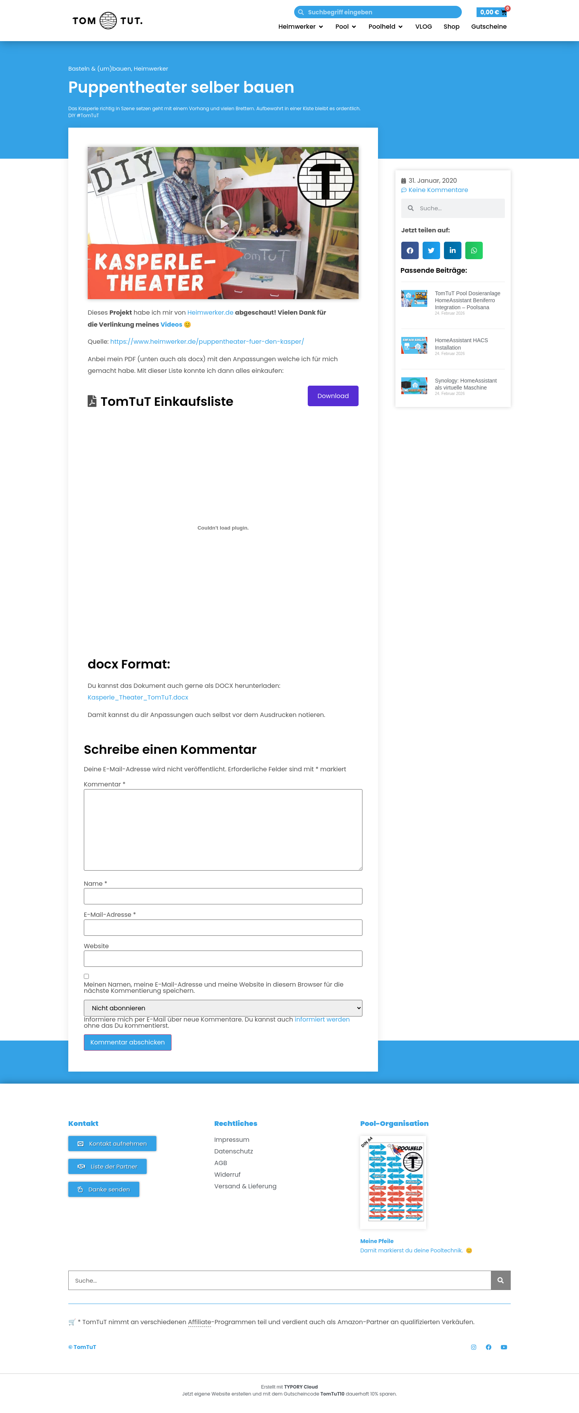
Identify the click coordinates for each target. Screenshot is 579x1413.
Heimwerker (151, 68)
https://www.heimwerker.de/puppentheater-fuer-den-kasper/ (207, 341)
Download (333, 395)
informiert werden (322, 1019)
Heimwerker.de (210, 312)
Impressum (232, 1140)
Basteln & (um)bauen (99, 68)
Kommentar (105, 784)
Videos (171, 324)
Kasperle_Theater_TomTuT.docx (138, 697)
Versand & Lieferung (245, 1186)
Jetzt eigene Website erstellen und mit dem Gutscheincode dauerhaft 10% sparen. (289, 1393)
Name (95, 884)
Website (96, 946)
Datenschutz (233, 1151)
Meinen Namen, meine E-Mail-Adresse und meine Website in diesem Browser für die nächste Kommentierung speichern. (213, 988)
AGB (220, 1163)
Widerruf (227, 1175)
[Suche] (500, 1280)
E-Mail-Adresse (110, 915)
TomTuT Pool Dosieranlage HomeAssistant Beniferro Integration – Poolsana (468, 300)
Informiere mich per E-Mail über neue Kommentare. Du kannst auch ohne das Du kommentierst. (217, 1022)
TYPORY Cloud (301, 1387)
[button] (223, 223)
